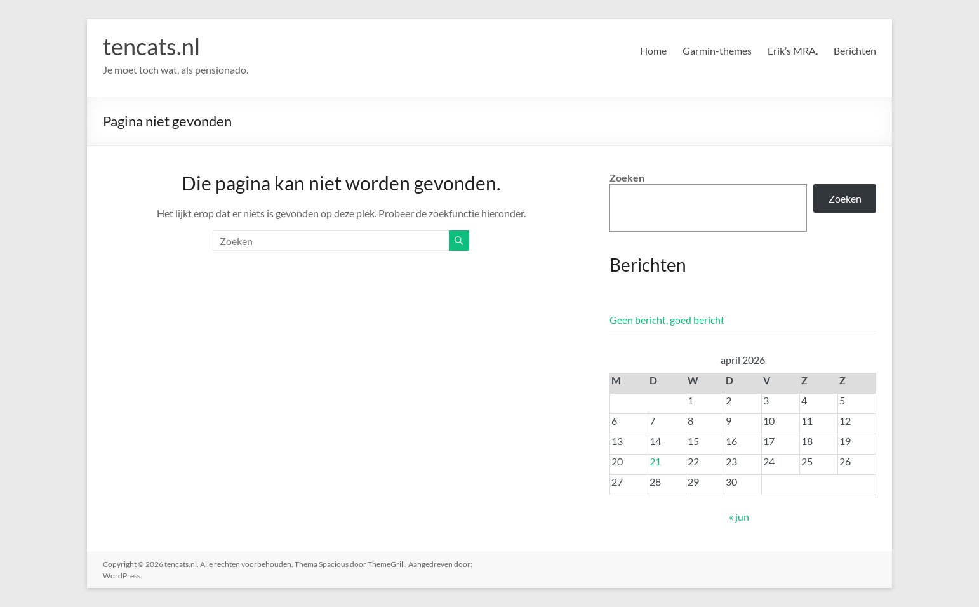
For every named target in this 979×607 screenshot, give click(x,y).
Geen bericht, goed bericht (666, 320)
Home (653, 50)
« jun (739, 516)
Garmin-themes (717, 50)
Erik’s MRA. (793, 50)
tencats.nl (151, 46)
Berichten (855, 50)
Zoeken (626, 177)
